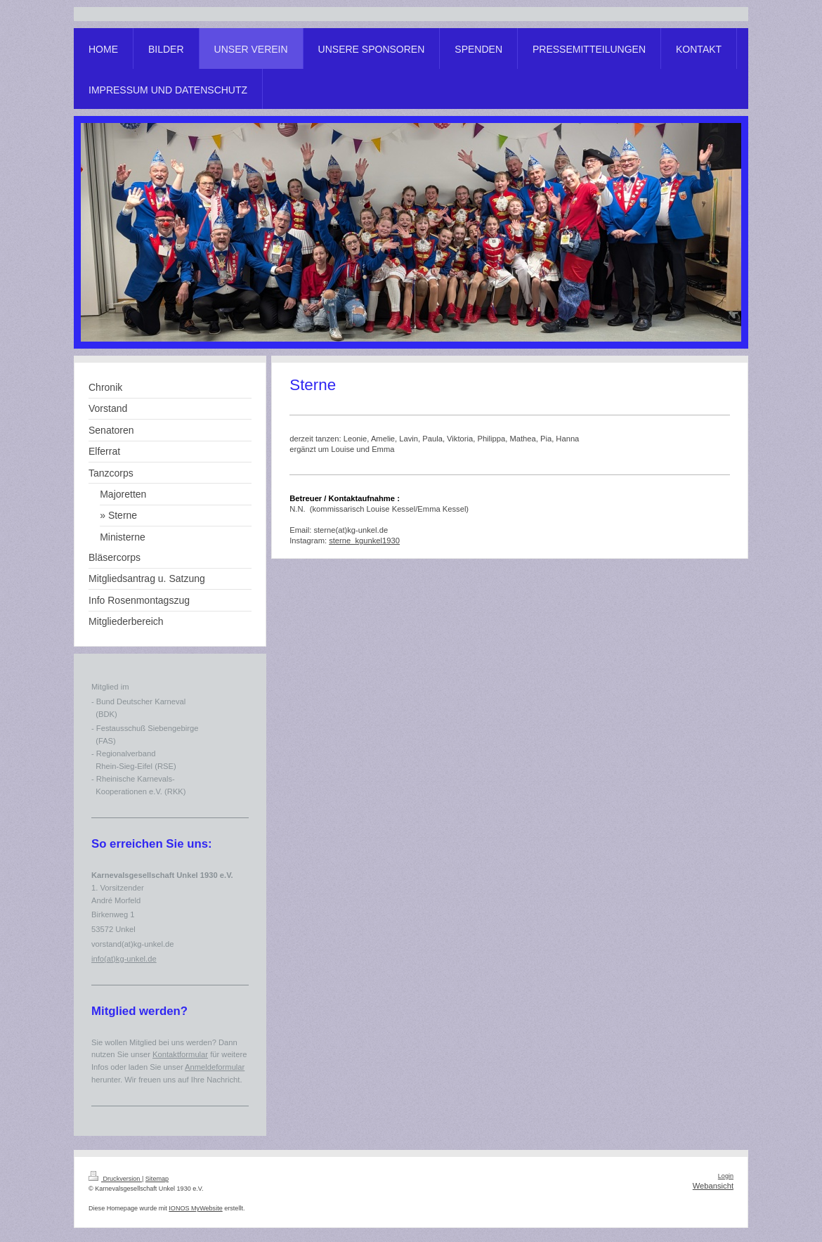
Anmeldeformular (214, 1067)
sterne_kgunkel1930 (364, 540)
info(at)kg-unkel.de (124, 959)
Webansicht (713, 1186)
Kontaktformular (180, 1054)
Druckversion (115, 1178)
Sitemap (157, 1178)
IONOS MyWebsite (195, 1208)
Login (725, 1175)
